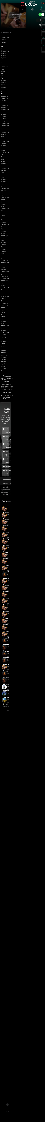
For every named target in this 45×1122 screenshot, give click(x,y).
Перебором (7, 466)
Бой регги (7, 460)
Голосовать (6, 479)
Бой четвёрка (7, 445)
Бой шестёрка (7, 430)
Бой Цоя (7, 453)
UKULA (31, 4)
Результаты (6, 483)
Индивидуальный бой (7, 472)
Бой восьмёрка (7, 438)
